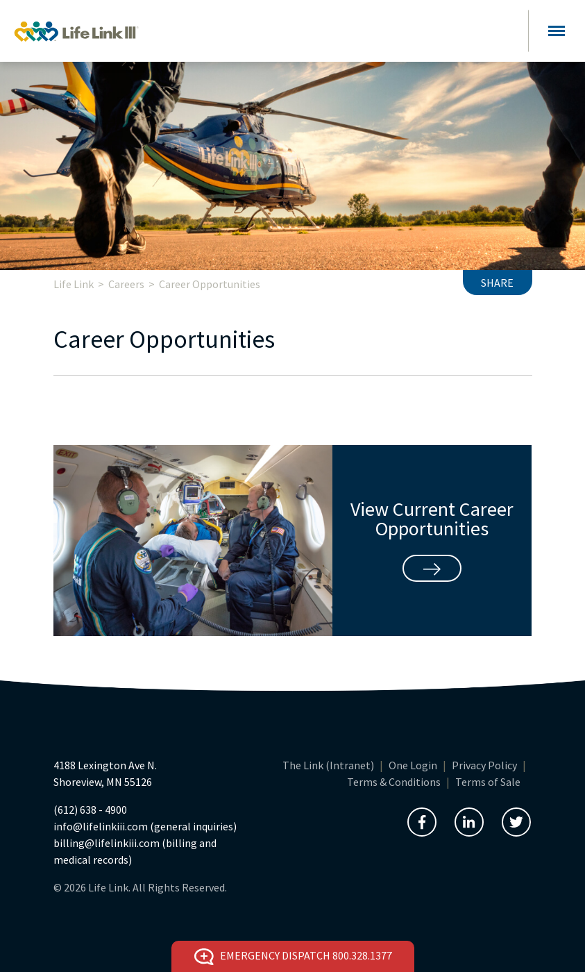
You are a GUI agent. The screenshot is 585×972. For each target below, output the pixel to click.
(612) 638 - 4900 (90, 809)
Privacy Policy (484, 765)
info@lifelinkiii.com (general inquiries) (145, 826)
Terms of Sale (487, 782)
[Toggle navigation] (556, 31)
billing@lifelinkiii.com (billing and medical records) (135, 851)
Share (497, 283)
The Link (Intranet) (328, 765)
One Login (413, 765)
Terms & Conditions (394, 782)
